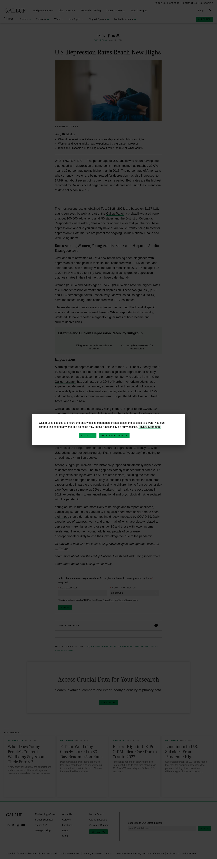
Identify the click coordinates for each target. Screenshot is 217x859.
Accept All (87, 436)
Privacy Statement (150, 426)
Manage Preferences (114, 436)
